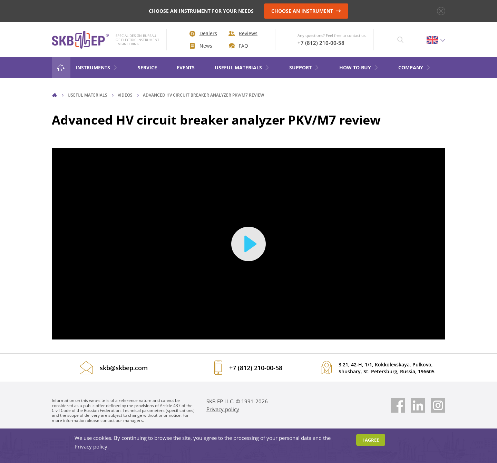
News (201, 45)
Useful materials (242, 67)
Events (186, 67)
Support (304, 67)
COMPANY (414, 67)
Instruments (97, 67)
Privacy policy (222, 409)
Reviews (242, 33)
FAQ (238, 45)
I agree (370, 440)
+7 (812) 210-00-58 (321, 42)
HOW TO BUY (359, 67)
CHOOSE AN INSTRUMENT (306, 11)
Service (147, 67)
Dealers (203, 33)
